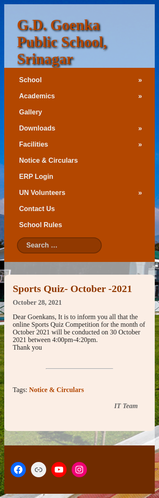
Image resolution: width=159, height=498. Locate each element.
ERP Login (36, 176)
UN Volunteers (42, 192)
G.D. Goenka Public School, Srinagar (62, 42)
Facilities (33, 144)
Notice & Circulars (48, 160)
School (30, 79)
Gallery (30, 112)
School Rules (40, 224)
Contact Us (37, 208)
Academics (37, 96)
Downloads (37, 128)
